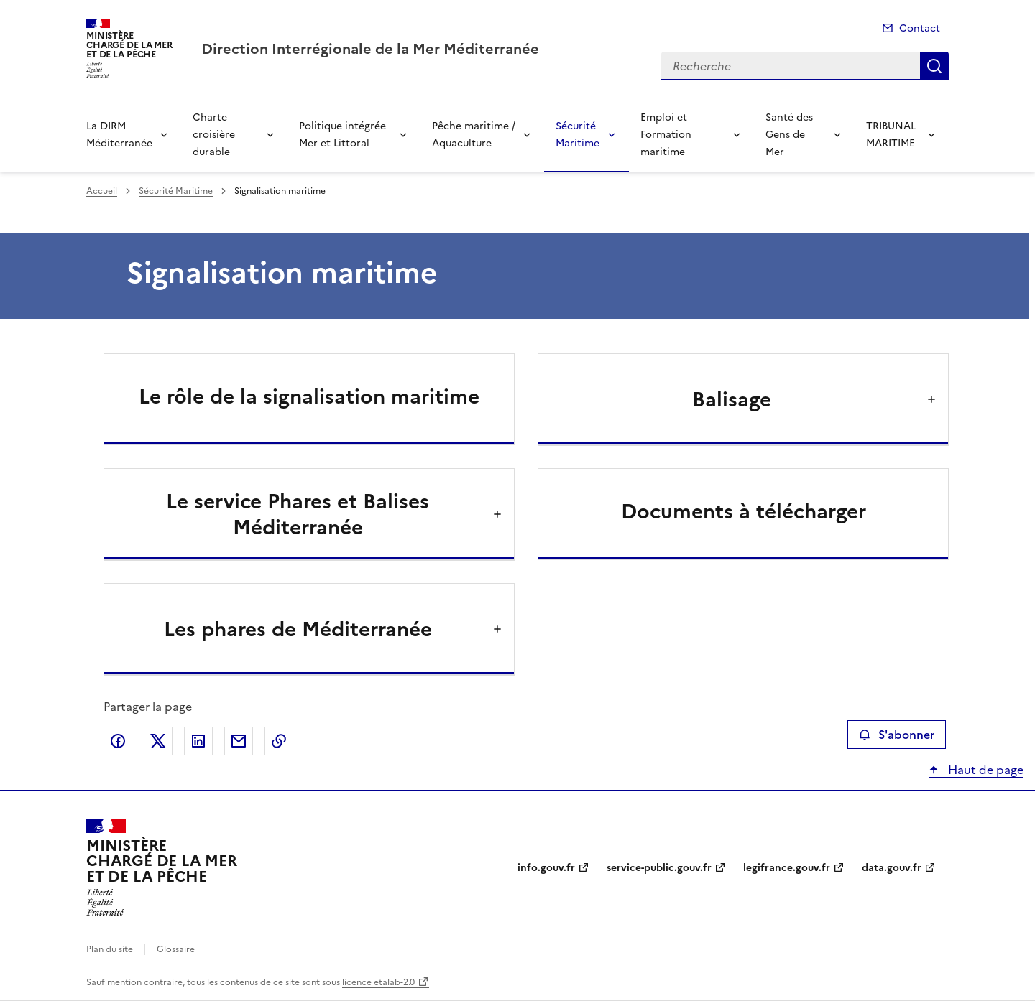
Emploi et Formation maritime (665, 134)
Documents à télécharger (743, 511)
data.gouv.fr (891, 867)
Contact (919, 28)
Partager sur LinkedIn (198, 741)
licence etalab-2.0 (378, 982)
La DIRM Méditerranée (119, 134)
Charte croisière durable (214, 134)
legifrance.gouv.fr (786, 867)
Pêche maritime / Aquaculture (473, 134)
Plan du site (109, 949)
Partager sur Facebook (118, 741)
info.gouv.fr (546, 867)
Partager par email (238, 741)
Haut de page (984, 769)
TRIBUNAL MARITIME (891, 134)
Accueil (101, 191)
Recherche (934, 66)
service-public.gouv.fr (659, 867)
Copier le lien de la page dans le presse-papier (278, 741)
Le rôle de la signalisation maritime (309, 396)
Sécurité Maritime (577, 134)
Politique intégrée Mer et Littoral (342, 134)
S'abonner (896, 734)
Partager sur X (158, 741)
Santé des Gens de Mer (789, 134)
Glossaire (176, 949)
